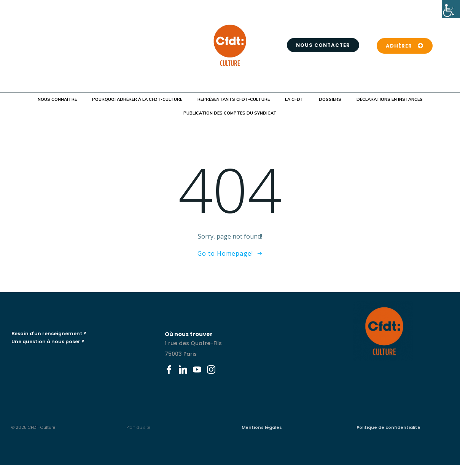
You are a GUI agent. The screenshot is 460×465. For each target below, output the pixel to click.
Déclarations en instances (390, 99)
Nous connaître (57, 99)
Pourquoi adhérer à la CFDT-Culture (137, 99)
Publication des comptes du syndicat (230, 113)
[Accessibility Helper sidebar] (451, 9)
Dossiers (330, 99)
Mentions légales (262, 427)
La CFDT (294, 99)
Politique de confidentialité (388, 427)
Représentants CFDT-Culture (233, 99)
